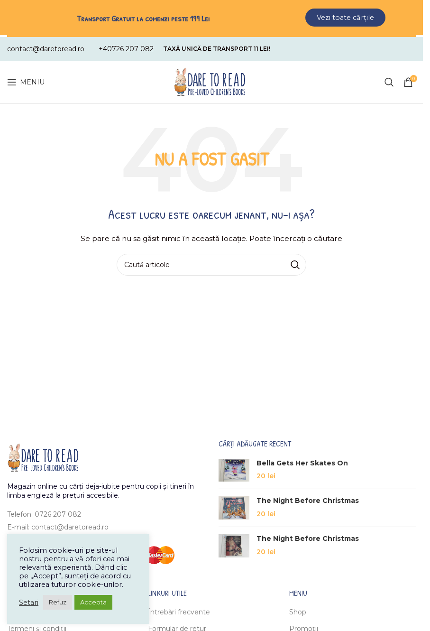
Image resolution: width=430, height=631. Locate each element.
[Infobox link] (45, 47)
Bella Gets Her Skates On (302, 460)
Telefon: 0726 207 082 (44, 512)
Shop (297, 610)
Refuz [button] (57, 602)
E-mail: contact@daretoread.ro (58, 524)
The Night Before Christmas (307, 498)
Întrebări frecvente (179, 610)
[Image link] (42, 455)
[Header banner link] (211, 17)
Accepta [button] (93, 602)
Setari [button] (28, 602)
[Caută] (389, 80)
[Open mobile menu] (25, 80)
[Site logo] (209, 79)
